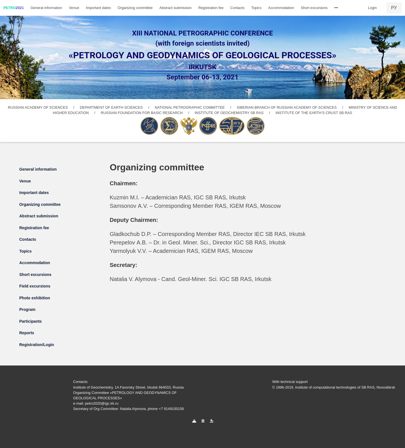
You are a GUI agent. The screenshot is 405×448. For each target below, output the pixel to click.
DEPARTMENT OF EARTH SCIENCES (111, 107)
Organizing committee (135, 8)
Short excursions (314, 8)
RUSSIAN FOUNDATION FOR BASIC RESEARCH (142, 113)
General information (46, 8)
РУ (394, 7)
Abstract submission (175, 8)
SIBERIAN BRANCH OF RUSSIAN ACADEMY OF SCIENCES (287, 107)
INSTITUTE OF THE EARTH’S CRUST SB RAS (314, 113)
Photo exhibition (34, 298)
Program (27, 309)
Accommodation (281, 8)
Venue (74, 8)
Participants (30, 321)
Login (372, 8)
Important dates (98, 8)
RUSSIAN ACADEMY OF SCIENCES (38, 107)
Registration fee (211, 8)
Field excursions (34, 286)
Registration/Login (36, 344)
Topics (256, 8)
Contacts (237, 8)
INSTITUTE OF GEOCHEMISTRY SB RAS (229, 113)
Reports (26, 333)
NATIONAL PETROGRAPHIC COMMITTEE (190, 107)
